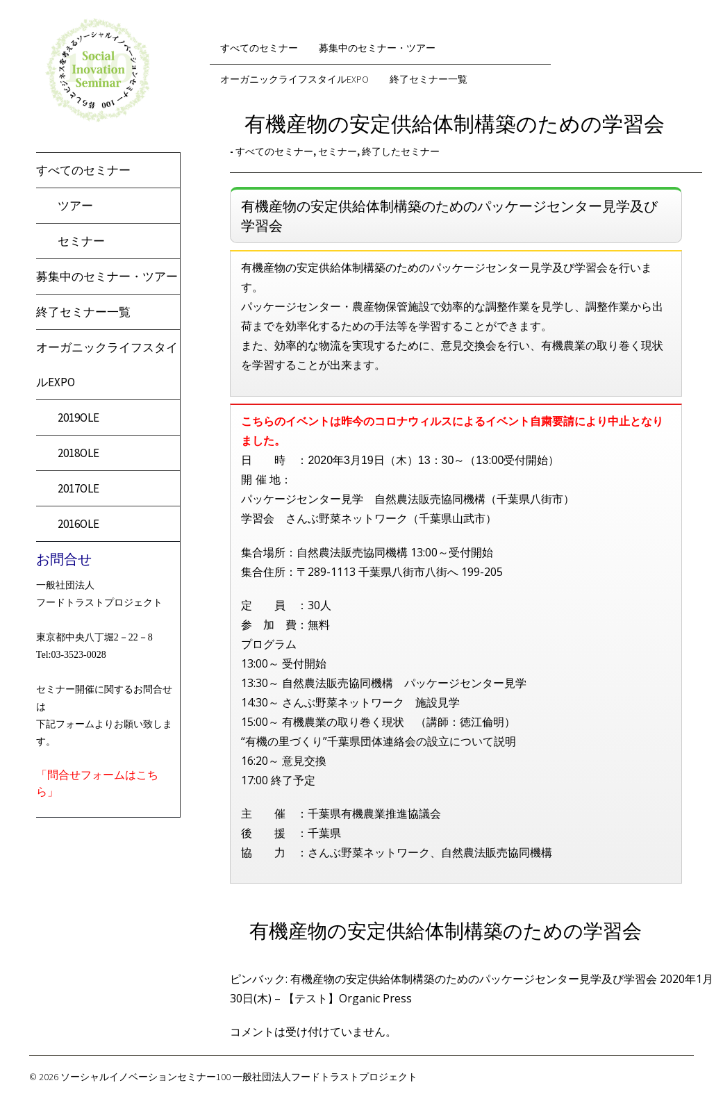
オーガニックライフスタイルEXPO (294, 79)
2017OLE (78, 488)
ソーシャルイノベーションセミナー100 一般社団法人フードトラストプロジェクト (238, 1076)
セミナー (81, 241)
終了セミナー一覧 (83, 312)
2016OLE (78, 523)
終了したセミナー (401, 151)
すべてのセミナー (83, 170)
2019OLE (78, 417)
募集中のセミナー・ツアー (107, 276)
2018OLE (78, 453)
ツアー (75, 205)
